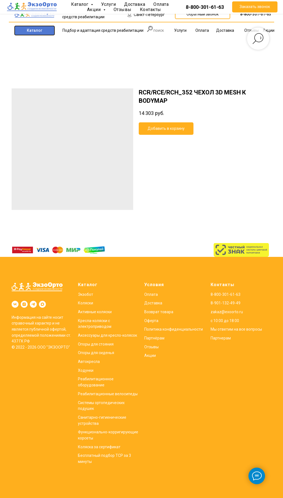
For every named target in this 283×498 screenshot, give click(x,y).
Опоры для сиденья (96, 353)
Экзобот (85, 294)
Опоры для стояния (96, 344)
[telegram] (33, 304)
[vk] (15, 304)
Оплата (151, 294)
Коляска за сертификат (99, 447)
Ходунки (85, 370)
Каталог (88, 284)
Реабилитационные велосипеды (108, 394)
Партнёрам (154, 338)
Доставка (153, 303)
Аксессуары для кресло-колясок (107, 335)
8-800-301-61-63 (255, 14)
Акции (150, 355)
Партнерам (221, 338)
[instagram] (24, 304)
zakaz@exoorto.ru (227, 312)
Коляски (85, 303)
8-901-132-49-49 (225, 303)
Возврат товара (158, 312)
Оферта (151, 320)
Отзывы (151, 347)
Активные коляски (95, 312)
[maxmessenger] (42, 304)
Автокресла (89, 361)
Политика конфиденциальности (173, 329)
